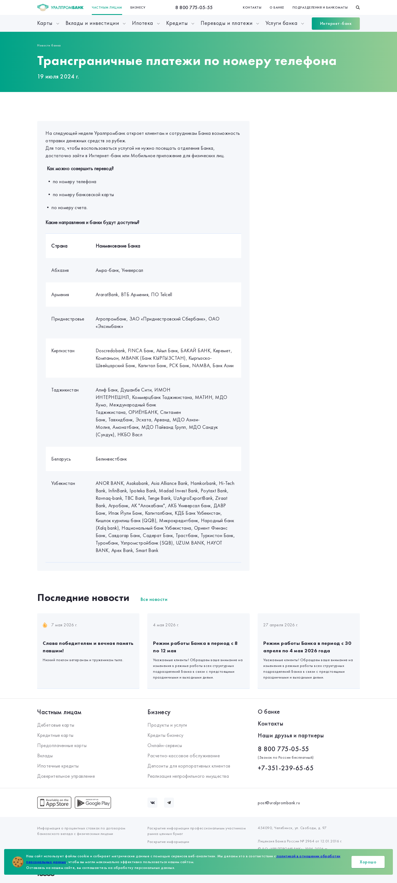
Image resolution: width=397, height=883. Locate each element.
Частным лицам (107, 7)
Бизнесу (138, 7)
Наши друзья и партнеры (291, 735)
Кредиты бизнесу (165, 735)
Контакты (252, 7)
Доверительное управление (66, 776)
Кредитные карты (55, 735)
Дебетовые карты (55, 725)
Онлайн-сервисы (164, 745)
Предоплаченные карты (62, 745)
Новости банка (49, 45)
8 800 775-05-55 (194, 7)
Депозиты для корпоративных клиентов (188, 766)
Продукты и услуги (167, 725)
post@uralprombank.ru (279, 803)
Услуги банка (281, 23)
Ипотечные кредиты (58, 766)
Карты (45, 23)
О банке (277, 7)
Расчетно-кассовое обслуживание (183, 755)
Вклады (45, 755)
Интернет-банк (336, 23)
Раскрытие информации (168, 841)
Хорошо (368, 862)
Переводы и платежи (227, 23)
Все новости (154, 599)
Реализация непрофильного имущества (188, 776)
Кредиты (177, 23)
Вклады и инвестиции (92, 23)
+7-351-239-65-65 (286, 768)
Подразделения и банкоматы (320, 7)
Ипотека (142, 23)
